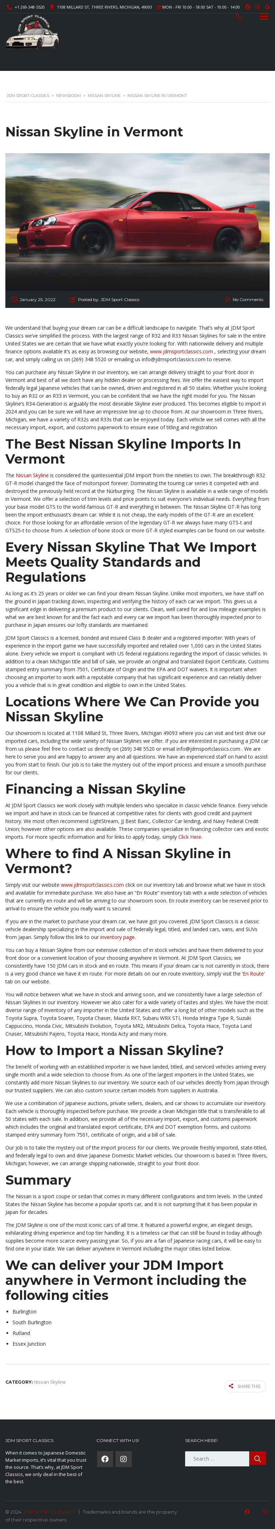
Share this (245, 1386)
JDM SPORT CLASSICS (49, 1510)
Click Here (189, 836)
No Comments (248, 299)
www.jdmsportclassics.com (181, 351)
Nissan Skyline (32, 475)
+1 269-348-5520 (30, 7)
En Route (253, 973)
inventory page (117, 937)
